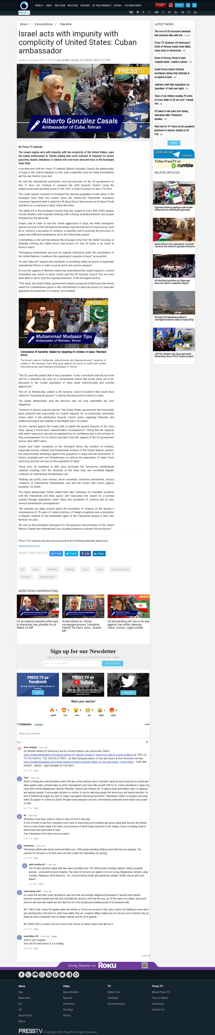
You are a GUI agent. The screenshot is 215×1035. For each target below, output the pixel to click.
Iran (20, 992)
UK (20, 1009)
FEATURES (85, 5)
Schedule (113, 997)
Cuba (85, 569)
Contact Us (158, 1009)
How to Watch (160, 997)
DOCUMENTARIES (133, 5)
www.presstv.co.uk (29, 546)
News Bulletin (71, 992)
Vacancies (158, 1003)
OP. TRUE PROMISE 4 (101, 5)
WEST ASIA (60, 5)
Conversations (43, 24)
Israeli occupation (120, 569)
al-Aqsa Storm (47, 577)
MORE (174, 143)
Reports (67, 997)
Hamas (70, 569)
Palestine (66, 24)
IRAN (49, 5)
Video (66, 986)
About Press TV (161, 992)
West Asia (24, 997)
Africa (21, 1021)
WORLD (39, 5)
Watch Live (114, 992)
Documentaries (116, 1003)
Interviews (69, 1003)
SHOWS (118, 5)
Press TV (157, 986)
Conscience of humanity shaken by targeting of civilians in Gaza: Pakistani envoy (63, 353)
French (179, 5)
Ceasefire (26, 577)
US (22, 569)
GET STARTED (112, 663)
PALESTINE (73, 5)
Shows (67, 1015)
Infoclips (68, 1009)
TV (109, 986)
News (24, 24)
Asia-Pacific (25, 1015)
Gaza (99, 569)
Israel (36, 569)
